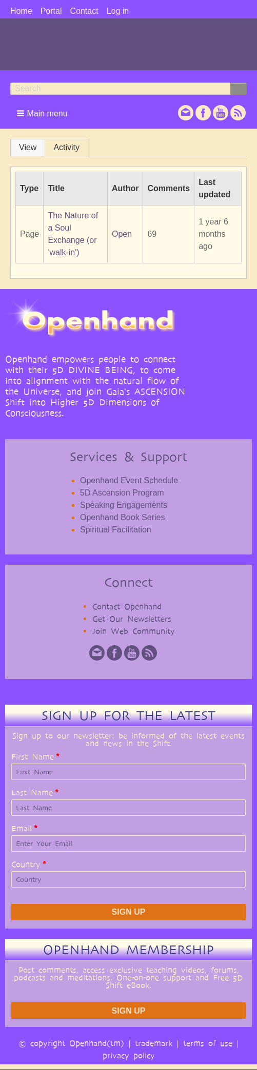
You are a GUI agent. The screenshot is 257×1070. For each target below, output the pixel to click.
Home (21, 11)
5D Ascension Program (122, 492)
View (27, 147)
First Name (32, 757)
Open (122, 234)
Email (21, 828)
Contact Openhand (127, 606)
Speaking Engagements (123, 505)
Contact (84, 11)
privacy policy (129, 1055)
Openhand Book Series (122, 517)
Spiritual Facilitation (115, 529)
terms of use (207, 1043)
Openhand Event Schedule (129, 480)
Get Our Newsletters (131, 619)
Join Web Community (133, 631)
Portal (51, 11)
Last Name (32, 792)
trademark (153, 1043)
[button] (43, 113)
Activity (66, 147)
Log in (118, 11)
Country (26, 864)
